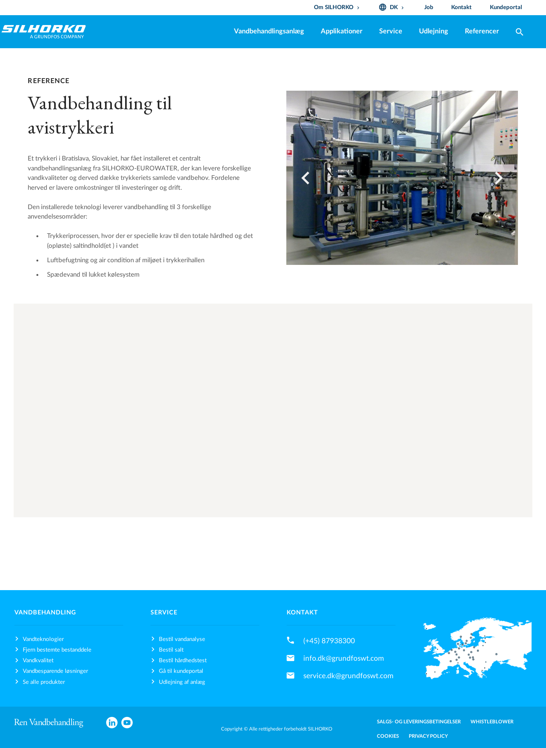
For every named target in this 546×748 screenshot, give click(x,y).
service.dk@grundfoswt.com (348, 676)
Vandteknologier (43, 639)
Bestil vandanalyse (182, 639)
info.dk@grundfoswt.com (343, 658)
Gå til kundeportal (181, 671)
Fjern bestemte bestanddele (57, 650)
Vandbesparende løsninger (55, 671)
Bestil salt (171, 650)
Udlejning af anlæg (182, 682)
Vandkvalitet (38, 660)
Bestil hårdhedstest (183, 660)
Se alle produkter (44, 682)
